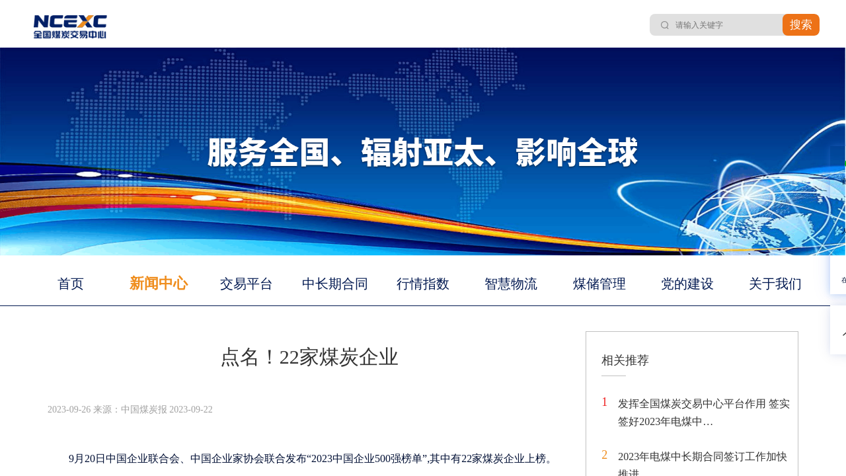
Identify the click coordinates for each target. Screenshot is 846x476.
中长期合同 (335, 283)
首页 (71, 283)
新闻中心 (159, 283)
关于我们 (775, 283)
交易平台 (246, 283)
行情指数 (423, 283)
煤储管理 (599, 283)
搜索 (801, 25)
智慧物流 (510, 283)
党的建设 (687, 283)
